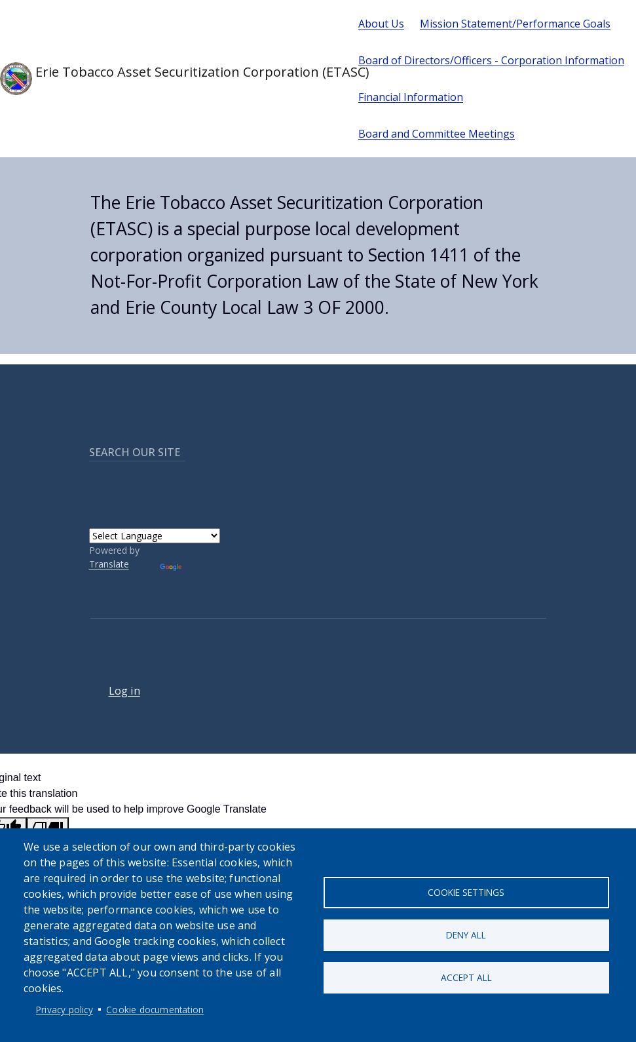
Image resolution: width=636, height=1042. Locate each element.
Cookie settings (466, 892)
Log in (124, 691)
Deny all (466, 935)
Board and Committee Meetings (436, 133)
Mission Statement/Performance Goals (515, 23)
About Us (381, 23)
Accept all (466, 977)
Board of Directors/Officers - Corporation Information (491, 60)
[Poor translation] (48, 827)
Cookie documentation (155, 1009)
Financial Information (410, 97)
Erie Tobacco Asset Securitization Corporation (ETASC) (168, 78)
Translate (109, 564)
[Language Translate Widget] (154, 535)
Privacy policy (64, 1009)
